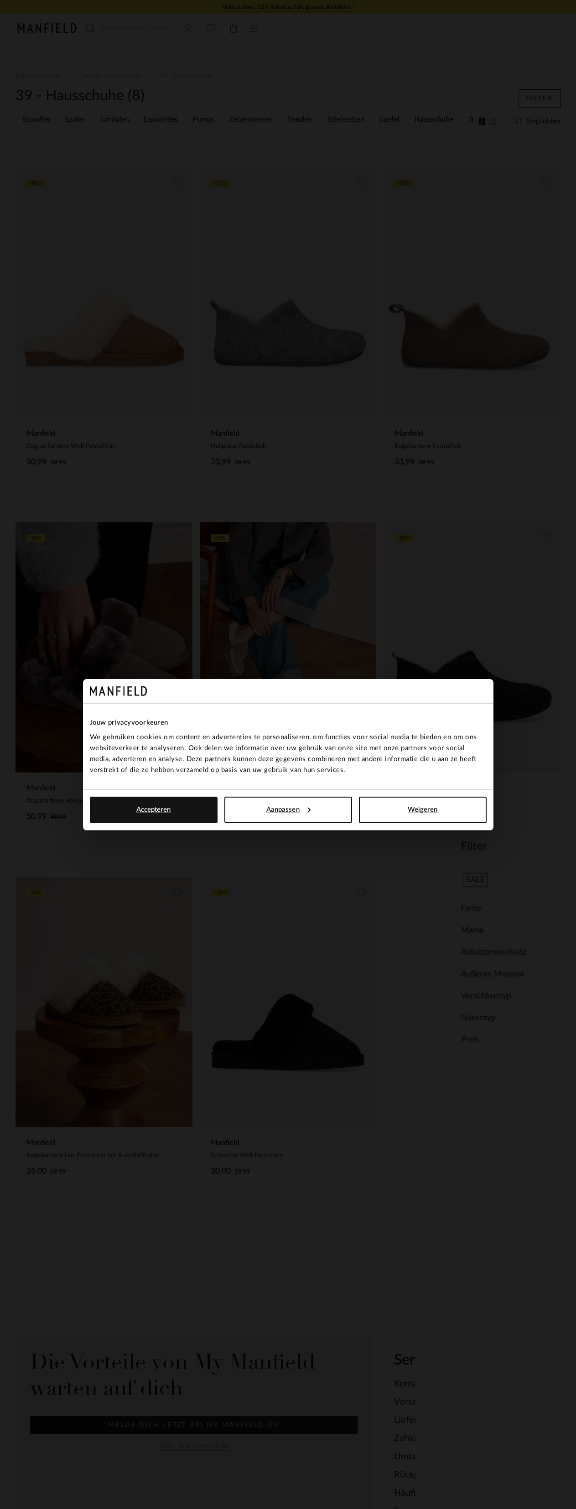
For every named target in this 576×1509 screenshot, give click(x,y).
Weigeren (423, 809)
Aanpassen (288, 809)
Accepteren (153, 809)
